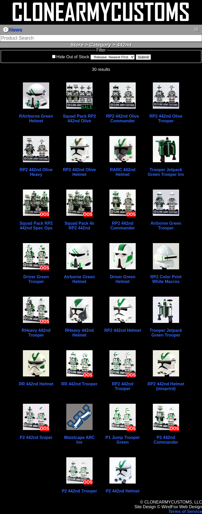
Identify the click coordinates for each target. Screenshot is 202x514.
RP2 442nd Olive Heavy (36, 172)
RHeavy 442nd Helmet (79, 332)
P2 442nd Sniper (36, 437)
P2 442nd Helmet (122, 491)
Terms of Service (185, 511)
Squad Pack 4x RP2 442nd (79, 225)
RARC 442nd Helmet (122, 172)
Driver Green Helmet (122, 279)
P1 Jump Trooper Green (122, 439)
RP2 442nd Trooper (122, 386)
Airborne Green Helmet (79, 279)
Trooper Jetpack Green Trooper (166, 332)
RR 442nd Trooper (79, 384)
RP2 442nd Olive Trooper (165, 118)
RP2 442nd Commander (122, 225)
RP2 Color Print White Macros (165, 279)
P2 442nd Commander (166, 439)
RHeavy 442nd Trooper (36, 332)
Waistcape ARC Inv (79, 439)
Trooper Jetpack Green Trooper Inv (166, 172)
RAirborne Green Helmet (36, 118)
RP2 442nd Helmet (122, 330)
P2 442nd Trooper (79, 491)
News (12, 30)
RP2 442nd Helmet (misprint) (166, 386)
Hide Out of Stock (72, 57)
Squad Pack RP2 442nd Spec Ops (36, 225)
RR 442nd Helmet (36, 384)
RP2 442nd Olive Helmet (79, 172)
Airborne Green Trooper (165, 225)
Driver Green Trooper (36, 279)
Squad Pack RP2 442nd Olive (79, 118)
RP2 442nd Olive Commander (122, 118)
